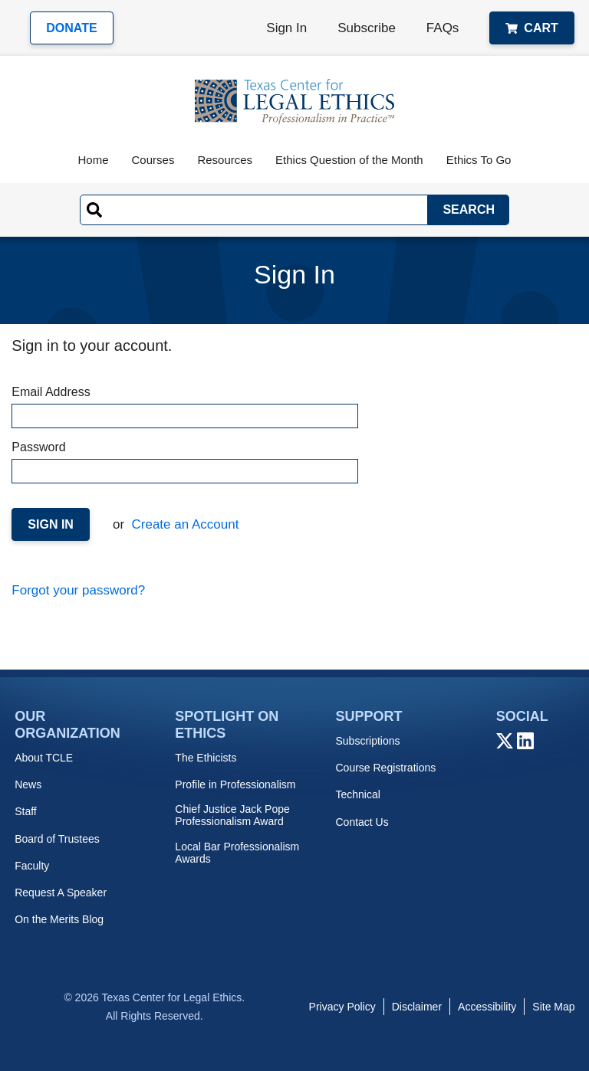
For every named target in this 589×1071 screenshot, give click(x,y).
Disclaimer (417, 1007)
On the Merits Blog (59, 919)
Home (93, 159)
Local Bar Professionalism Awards (237, 852)
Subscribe (366, 28)
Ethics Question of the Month (349, 159)
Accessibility (487, 1007)
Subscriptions (367, 741)
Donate (71, 27)
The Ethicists (205, 758)
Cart (531, 27)
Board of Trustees (57, 839)
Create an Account (183, 524)
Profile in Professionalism (235, 784)
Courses (153, 159)
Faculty (32, 866)
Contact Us (361, 822)
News (28, 784)
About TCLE (44, 758)
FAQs (442, 28)
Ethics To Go (479, 159)
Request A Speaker (61, 892)
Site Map (553, 1007)
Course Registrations (385, 767)
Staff (26, 811)
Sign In (286, 28)
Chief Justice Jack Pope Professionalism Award (232, 815)
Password (184, 462)
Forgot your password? (78, 590)
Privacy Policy (342, 1007)
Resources (224, 159)
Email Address (184, 406)
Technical (357, 794)
